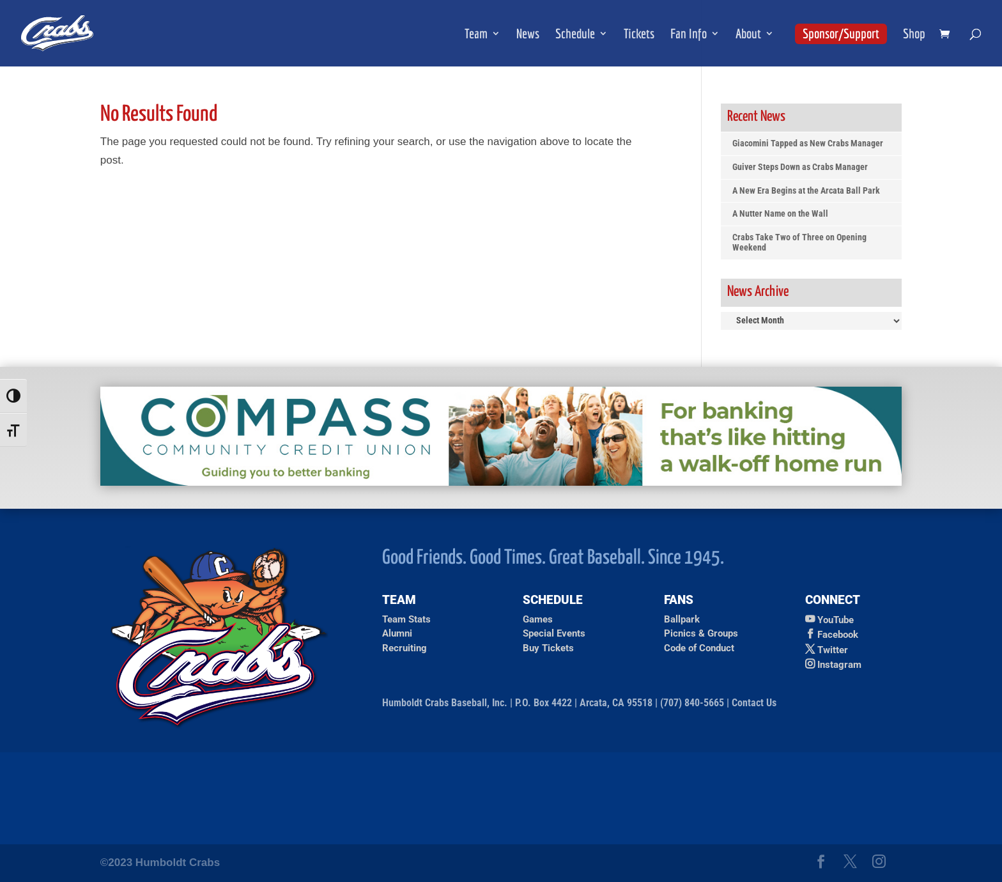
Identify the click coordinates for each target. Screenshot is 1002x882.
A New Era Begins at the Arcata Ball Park (806, 190)
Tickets (639, 35)
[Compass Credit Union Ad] (501, 482)
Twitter (832, 650)
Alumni (397, 633)
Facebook (837, 634)
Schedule (575, 35)
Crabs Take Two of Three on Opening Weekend (799, 242)
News (527, 35)
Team (476, 35)
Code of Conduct (699, 648)
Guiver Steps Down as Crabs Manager (800, 167)
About (748, 35)
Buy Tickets (548, 648)
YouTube (835, 620)
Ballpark (682, 619)
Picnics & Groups (701, 633)
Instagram (839, 664)
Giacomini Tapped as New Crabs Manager (807, 143)
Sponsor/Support (841, 33)
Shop (914, 35)
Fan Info (688, 35)
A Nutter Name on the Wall (780, 213)
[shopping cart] (947, 34)
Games (538, 619)
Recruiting (404, 648)
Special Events (554, 633)
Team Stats (406, 619)
